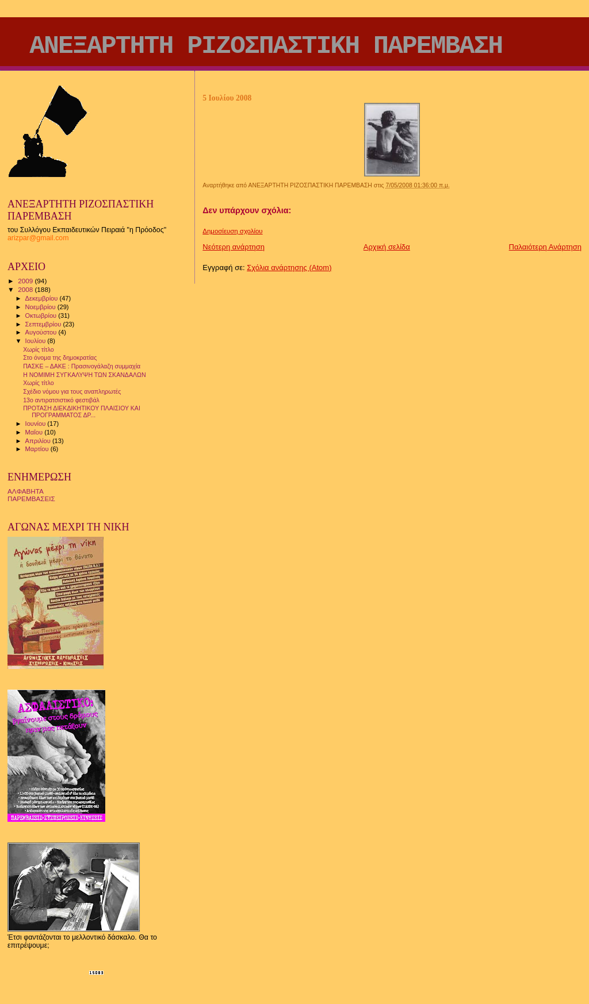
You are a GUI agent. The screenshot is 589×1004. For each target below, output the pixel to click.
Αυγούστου (42, 332)
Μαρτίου (38, 448)
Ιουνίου (36, 423)
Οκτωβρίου (42, 315)
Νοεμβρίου (41, 306)
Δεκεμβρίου (42, 298)
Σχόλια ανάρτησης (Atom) (289, 267)
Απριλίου (38, 440)
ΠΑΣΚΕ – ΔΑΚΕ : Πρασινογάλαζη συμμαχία (81, 366)
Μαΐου (35, 432)
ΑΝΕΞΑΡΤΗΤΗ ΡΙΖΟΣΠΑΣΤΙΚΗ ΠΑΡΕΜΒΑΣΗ (265, 46)
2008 (26, 289)
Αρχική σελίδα (387, 247)
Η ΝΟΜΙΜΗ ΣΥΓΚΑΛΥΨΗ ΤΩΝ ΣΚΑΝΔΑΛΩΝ (84, 374)
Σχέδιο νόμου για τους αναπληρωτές (72, 391)
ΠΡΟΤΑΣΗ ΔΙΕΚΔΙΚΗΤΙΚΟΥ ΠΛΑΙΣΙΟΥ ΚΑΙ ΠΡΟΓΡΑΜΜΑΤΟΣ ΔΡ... (81, 411)
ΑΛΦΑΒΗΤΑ (25, 491)
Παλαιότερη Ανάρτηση (545, 247)
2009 (26, 280)
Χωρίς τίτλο (38, 349)
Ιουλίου (36, 340)
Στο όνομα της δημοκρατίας (60, 357)
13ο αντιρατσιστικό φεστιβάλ (61, 400)
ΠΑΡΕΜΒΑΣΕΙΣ (31, 498)
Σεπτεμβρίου (44, 324)
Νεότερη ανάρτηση (233, 247)
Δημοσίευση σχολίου (232, 231)
